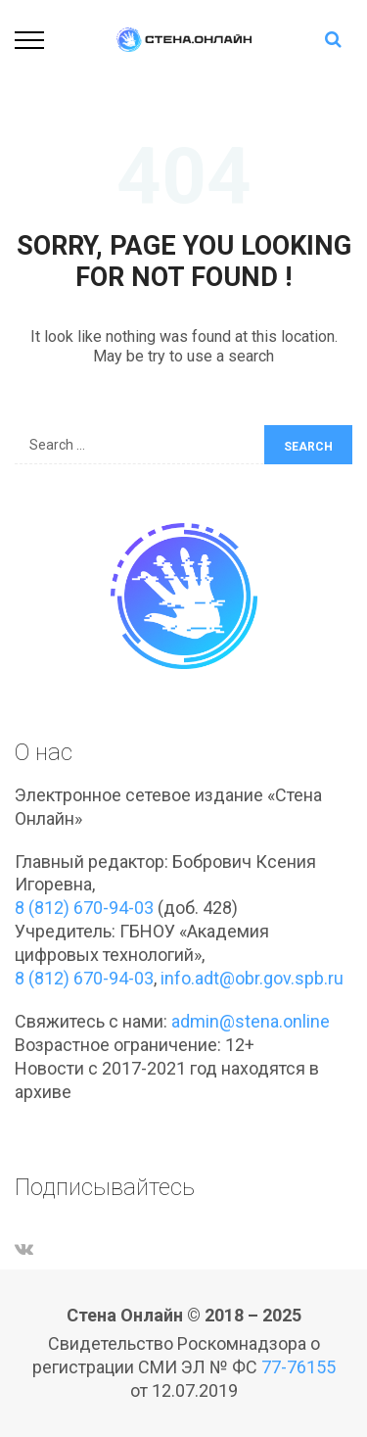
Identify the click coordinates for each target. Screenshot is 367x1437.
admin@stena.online (250, 1021)
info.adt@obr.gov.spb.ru (252, 978)
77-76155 (298, 1367)
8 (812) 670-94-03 (84, 907)
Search (308, 447)
